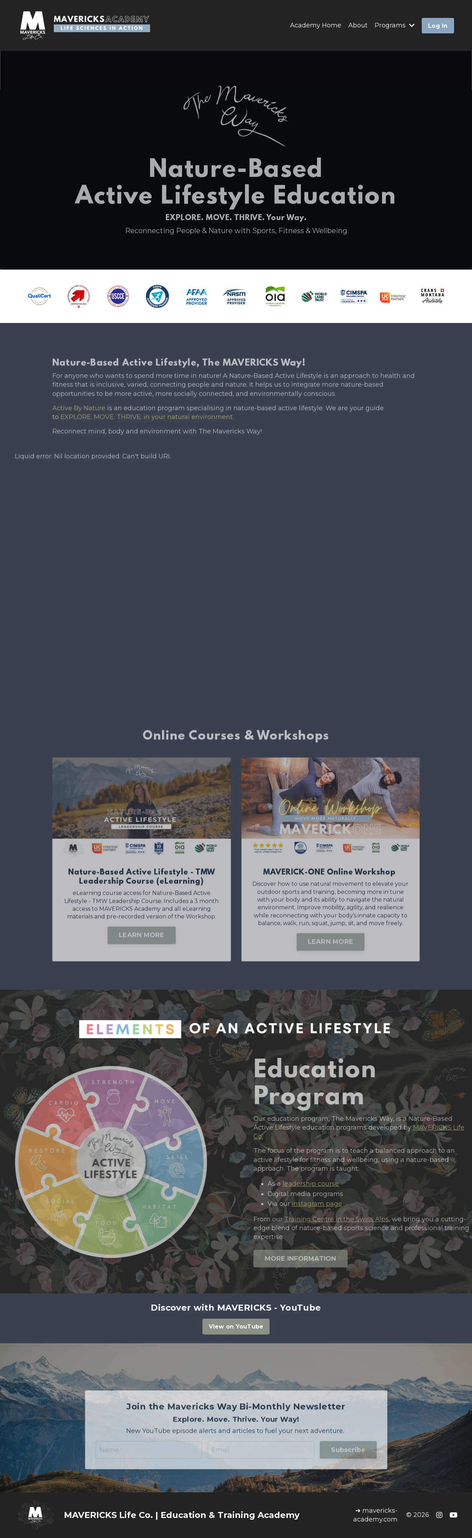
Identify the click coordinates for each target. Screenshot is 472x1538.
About (358, 25)
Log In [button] (438, 25)
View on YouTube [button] (236, 1326)
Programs (395, 25)
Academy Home (315, 25)
